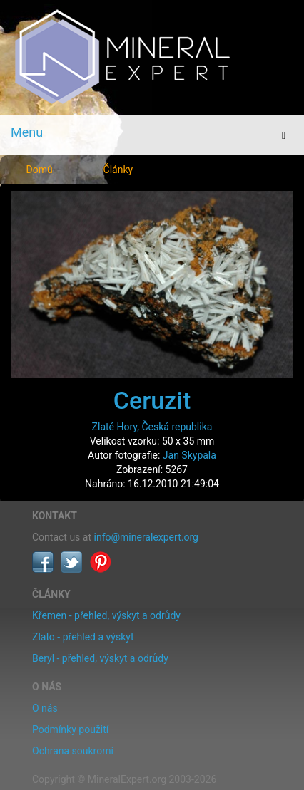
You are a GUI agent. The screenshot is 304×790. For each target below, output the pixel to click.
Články (118, 169)
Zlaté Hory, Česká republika (152, 426)
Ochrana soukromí (72, 751)
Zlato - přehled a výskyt (82, 637)
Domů (39, 169)
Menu (27, 132)
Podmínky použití (70, 729)
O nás (45, 708)
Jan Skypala (189, 455)
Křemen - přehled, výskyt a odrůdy (106, 615)
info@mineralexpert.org (146, 537)
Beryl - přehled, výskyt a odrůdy (100, 658)
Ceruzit (152, 400)
